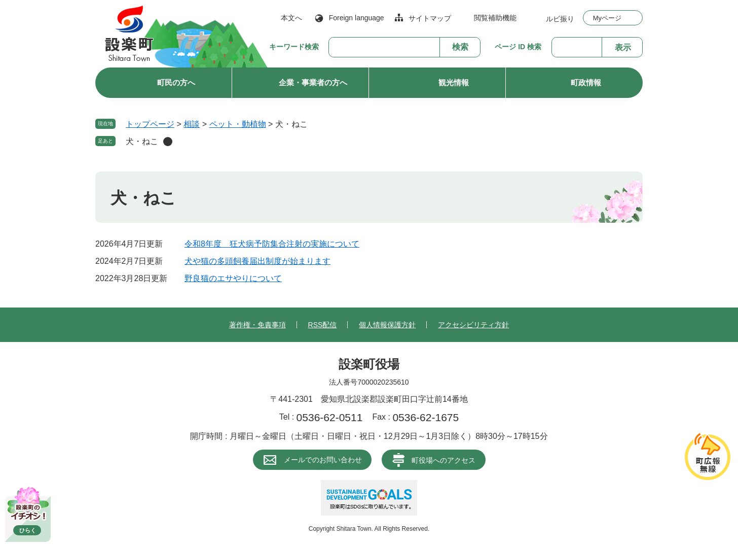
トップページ (150, 124)
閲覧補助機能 (495, 18)
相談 (191, 124)
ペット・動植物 (237, 124)
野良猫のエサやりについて (233, 278)
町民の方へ (176, 82)
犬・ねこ (142, 141)
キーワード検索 (294, 47)
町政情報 (586, 82)
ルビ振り (560, 18)
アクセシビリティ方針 (473, 325)
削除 (167, 141)
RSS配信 (322, 325)
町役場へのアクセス (443, 460)
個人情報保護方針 (387, 325)
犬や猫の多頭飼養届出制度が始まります (257, 261)
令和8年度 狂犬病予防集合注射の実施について (271, 244)
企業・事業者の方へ (313, 82)
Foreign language (356, 18)
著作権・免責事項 (257, 325)
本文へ (291, 18)
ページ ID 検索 (518, 47)
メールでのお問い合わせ (323, 460)
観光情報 (453, 82)
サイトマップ (430, 18)
